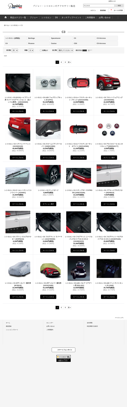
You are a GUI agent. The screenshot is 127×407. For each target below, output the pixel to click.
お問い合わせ (50, 326)
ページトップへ (119, 317)
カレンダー (49, 322)
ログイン (93, 10)
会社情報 (89, 322)
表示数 (8, 50)
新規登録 (103, 10)
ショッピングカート (12, 329)
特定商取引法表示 (92, 326)
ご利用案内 (49, 329)
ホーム (8, 322)
